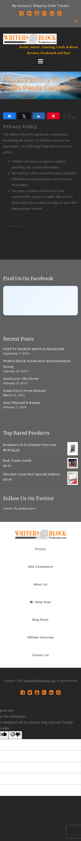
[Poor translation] (15, 735)
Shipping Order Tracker (51, 6)
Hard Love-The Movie (21, 379)
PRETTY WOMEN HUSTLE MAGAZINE (34, 349)
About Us (40, 584)
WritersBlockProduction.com (40, 680)
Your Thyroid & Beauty (21, 403)
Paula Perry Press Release (24, 391)
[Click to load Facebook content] (40, 300)
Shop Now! (40, 602)
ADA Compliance (40, 566)
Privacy (40, 549)
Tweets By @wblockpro (19, 508)
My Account (21, 6)
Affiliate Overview (40, 637)
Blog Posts (41, 619)
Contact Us (40, 655)
